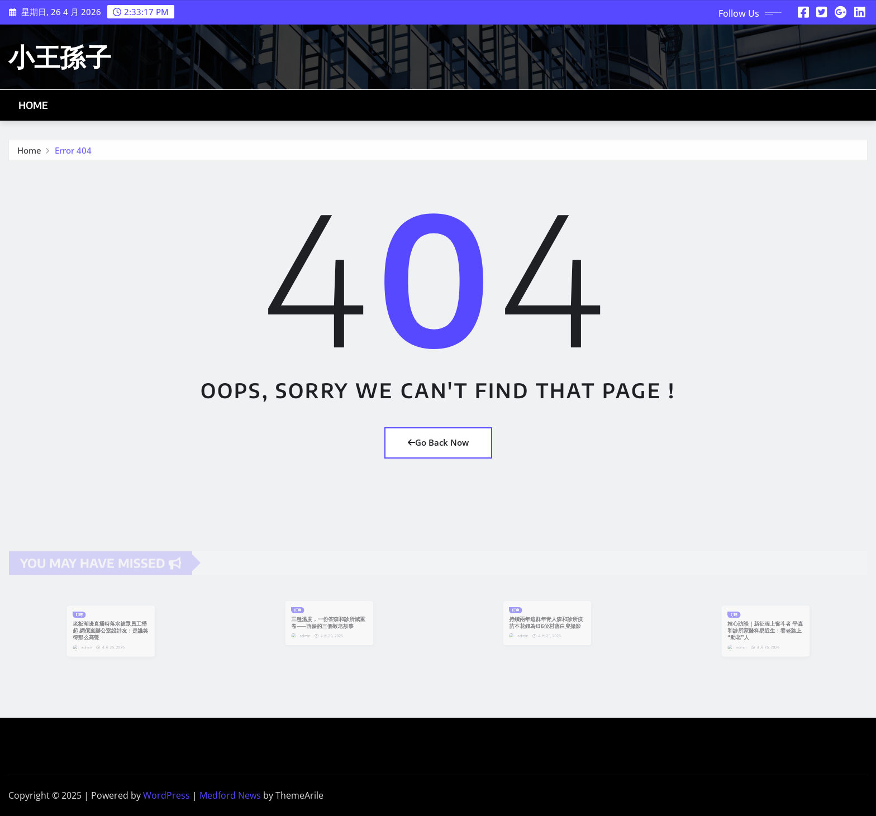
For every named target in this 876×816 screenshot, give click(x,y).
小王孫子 (59, 56)
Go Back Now (438, 442)
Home (33, 105)
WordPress (166, 795)
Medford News (230, 795)
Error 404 (73, 152)
